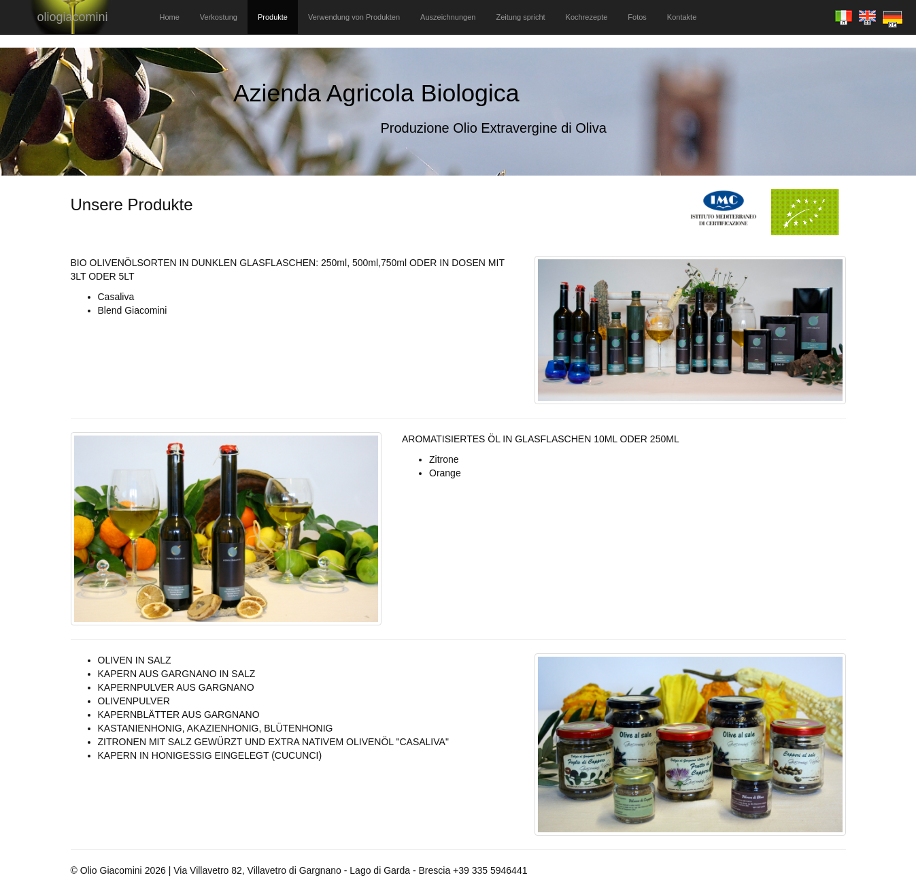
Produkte (273, 17)
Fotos (637, 17)
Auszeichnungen (447, 17)
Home (170, 17)
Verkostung (218, 17)
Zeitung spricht (520, 17)
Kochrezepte (587, 17)
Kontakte (681, 17)
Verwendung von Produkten (354, 17)
